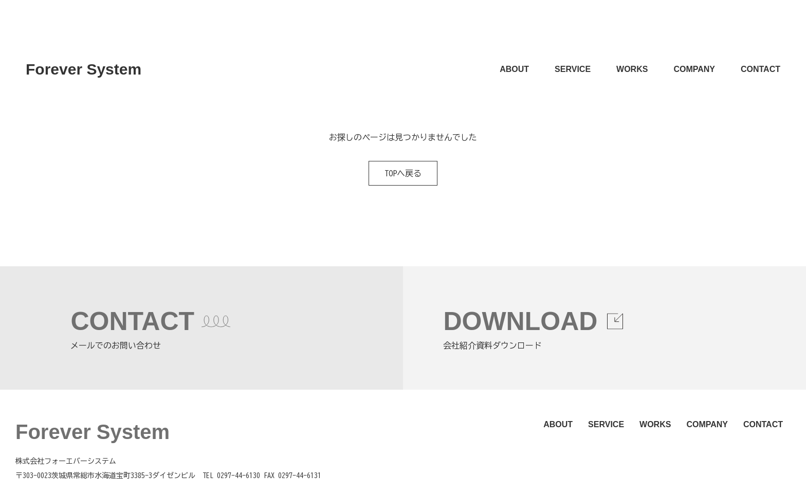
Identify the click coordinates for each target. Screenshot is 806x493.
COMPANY (694, 69)
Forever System (83, 69)
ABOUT (514, 69)
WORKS (632, 69)
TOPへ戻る (403, 173)
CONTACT (760, 69)
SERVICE (573, 69)
